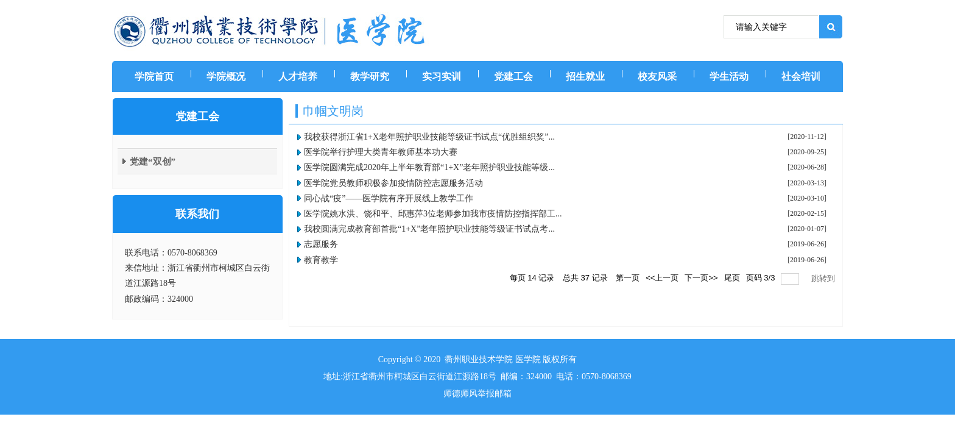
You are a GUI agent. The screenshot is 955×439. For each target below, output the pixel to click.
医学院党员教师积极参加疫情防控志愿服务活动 (393, 183)
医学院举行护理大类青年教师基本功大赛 (380, 152)
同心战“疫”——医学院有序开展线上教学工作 (388, 198)
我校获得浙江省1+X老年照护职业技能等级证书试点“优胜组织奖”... (429, 136)
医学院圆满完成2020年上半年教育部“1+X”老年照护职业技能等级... (429, 167)
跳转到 (824, 278)
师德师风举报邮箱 (477, 393)
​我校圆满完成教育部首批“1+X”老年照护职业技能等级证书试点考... (429, 229)
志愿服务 (321, 244)
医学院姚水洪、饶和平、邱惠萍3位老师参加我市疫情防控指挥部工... (433, 213)
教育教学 (321, 260)
